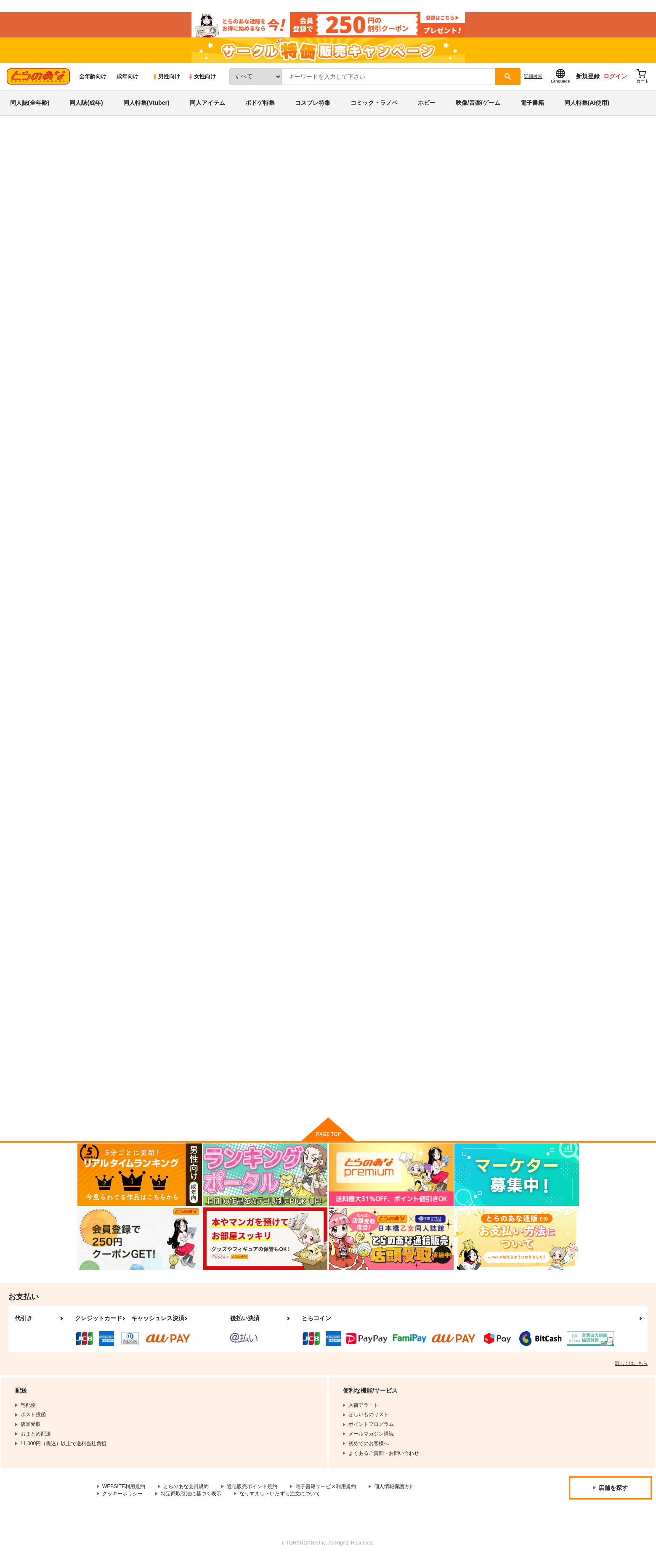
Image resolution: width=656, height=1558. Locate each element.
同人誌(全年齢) (29, 102)
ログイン (615, 76)
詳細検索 (533, 76)
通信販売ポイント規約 (252, 1486)
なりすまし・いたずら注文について (279, 1494)
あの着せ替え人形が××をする (209, 1027)
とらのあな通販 (93, 139)
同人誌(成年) (86, 102)
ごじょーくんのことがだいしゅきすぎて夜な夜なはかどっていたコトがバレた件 (208, 824)
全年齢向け (92, 76)
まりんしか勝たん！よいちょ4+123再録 (380, 179)
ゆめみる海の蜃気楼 (444, 817)
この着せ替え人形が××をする (291, 817)
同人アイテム (207, 102)
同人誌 (126, 139)
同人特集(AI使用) (586, 102)
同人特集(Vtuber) (146, 102)
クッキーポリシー (122, 1494)
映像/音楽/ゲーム (478, 102)
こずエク (447, 179)
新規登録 (588, 76)
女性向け (202, 76)
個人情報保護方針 (394, 1486)
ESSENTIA (519, 179)
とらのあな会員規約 (186, 1486)
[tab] (219, 264)
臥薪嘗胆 (348, 402)
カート (228, 472)
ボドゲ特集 (260, 102)
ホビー (427, 102)
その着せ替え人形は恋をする (169, 162)
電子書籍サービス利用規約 (325, 1486)
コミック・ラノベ (374, 102)
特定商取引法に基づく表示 (191, 1494)
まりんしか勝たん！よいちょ (455, 402)
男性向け (166, 76)
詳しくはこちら (631, 1363)
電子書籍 (532, 102)
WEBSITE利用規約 (123, 1486)
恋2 (259, 607)
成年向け (127, 76)
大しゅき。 (489, 179)
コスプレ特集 (312, 102)
